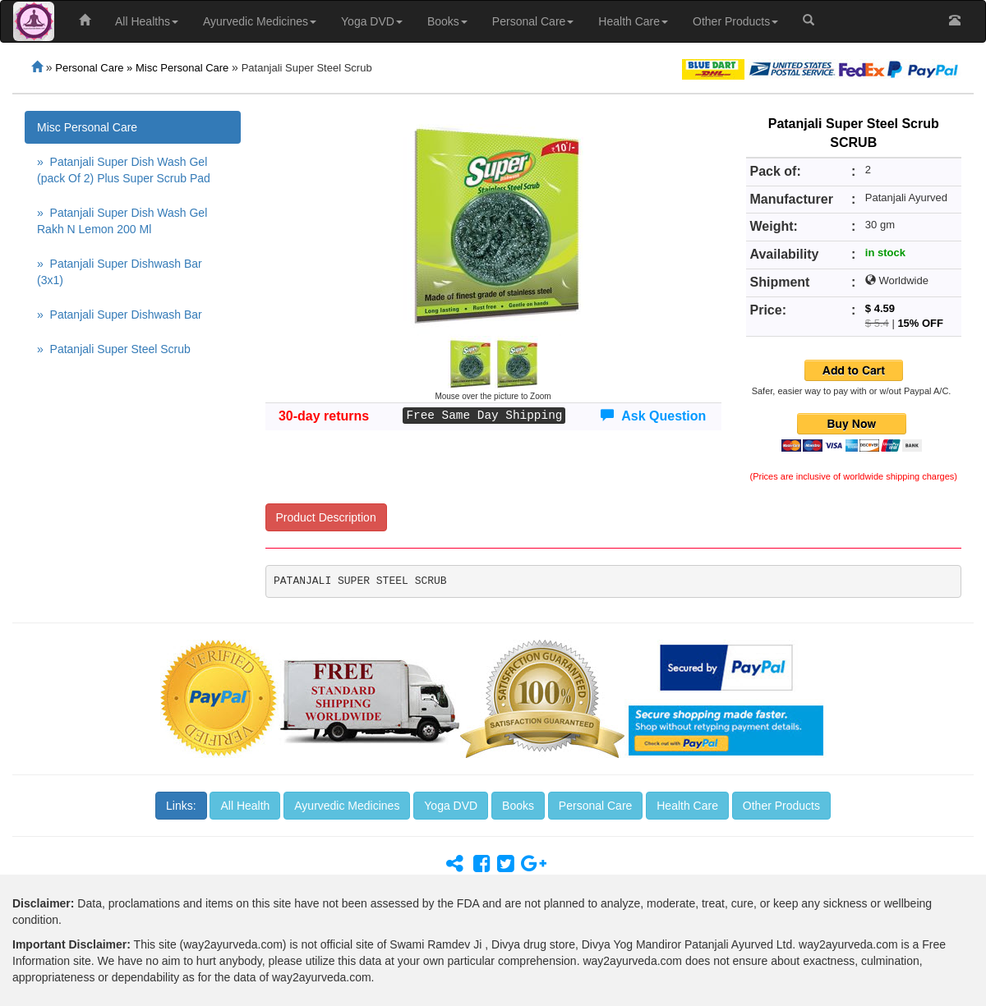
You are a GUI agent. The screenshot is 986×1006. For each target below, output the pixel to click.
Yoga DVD (372, 21)
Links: (181, 805)
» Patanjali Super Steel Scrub (114, 349)
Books (447, 21)
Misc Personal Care (87, 127)
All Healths (146, 21)
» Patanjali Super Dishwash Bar (119, 314)
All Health (245, 805)
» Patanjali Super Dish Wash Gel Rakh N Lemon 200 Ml (122, 221)
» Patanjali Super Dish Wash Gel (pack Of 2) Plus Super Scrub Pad (123, 170)
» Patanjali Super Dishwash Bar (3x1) (119, 272)
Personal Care (533, 21)
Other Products (735, 21)
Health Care (633, 21)
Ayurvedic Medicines (259, 21)
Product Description (326, 517)
